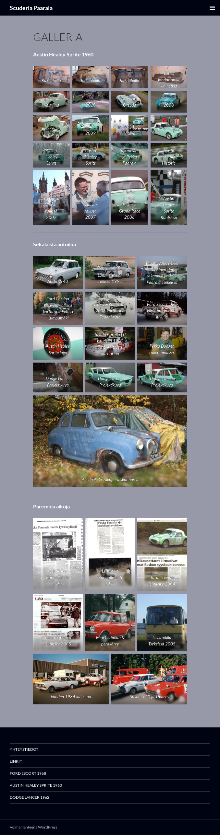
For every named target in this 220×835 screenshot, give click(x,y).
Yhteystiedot (24, 749)
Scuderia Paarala (31, 7)
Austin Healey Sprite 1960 (36, 785)
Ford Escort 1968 (28, 773)
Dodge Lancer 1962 (29, 797)
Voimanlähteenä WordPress (33, 827)
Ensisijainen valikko (212, 8)
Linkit (16, 761)
